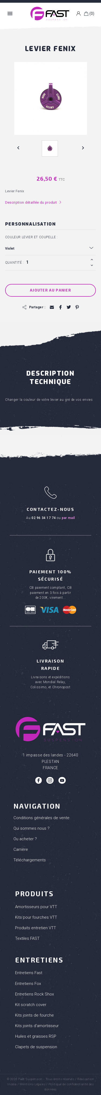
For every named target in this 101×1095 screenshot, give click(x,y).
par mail (68, 518)
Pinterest (77, 307)
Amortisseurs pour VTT (36, 906)
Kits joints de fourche (34, 1015)
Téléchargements (29, 860)
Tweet (69, 307)
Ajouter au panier (50, 290)
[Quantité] (56, 262)
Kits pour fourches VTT (36, 917)
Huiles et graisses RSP (35, 1036)
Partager (60, 307)
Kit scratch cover (30, 1004)
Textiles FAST (27, 938)
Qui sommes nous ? (31, 828)
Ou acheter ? (25, 838)
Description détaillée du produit (33, 202)
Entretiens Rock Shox (34, 994)
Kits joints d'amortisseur (37, 1025)
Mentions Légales (32, 1084)
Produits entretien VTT (35, 927)
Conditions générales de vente (41, 817)
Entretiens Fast (28, 972)
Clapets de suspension (36, 1046)
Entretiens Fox (28, 983)
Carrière (20, 849)
